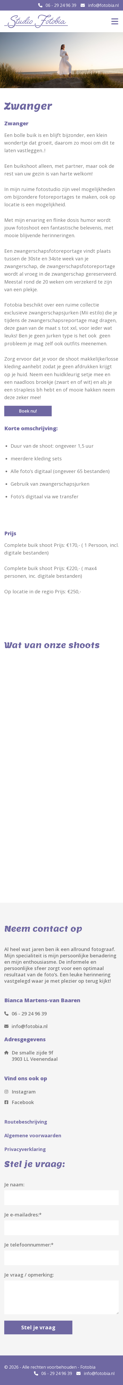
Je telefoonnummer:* (29, 1244)
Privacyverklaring (25, 1149)
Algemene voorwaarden (32, 1135)
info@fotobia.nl (100, 5)
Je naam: (14, 1184)
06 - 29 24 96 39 (57, 5)
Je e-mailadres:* (23, 1214)
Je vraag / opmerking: (29, 1275)
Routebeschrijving (25, 1122)
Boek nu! (28, 411)
